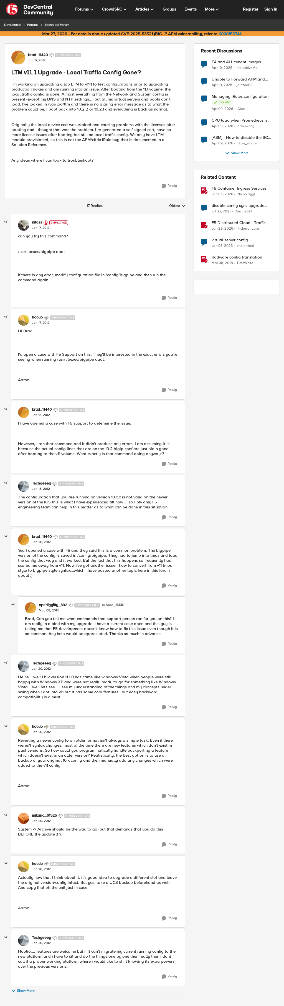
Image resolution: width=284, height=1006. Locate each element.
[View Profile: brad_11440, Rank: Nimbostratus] (18, 57)
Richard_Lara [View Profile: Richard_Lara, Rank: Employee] (248, 229)
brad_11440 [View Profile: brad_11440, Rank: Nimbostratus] (38, 55)
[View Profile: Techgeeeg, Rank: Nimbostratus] (23, 486)
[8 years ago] (222, 263)
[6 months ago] (222, 194)
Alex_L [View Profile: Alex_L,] (242, 109)
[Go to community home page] (29, 9)
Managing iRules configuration (240, 96)
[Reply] (169, 186)
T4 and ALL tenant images (236, 62)
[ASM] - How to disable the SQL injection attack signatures (241, 137)
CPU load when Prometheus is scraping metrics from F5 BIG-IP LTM (241, 120)
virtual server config (230, 240)
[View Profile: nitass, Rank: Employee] (23, 225)
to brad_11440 (113, 605)
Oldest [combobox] (177, 206)
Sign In (270, 9)
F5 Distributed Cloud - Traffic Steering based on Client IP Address (238, 222)
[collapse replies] (6, 222)
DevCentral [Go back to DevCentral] (12, 25)
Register (250, 9)
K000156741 (230, 33)
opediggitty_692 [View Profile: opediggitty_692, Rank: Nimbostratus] (53, 605)
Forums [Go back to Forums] (33, 25)
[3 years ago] (221, 211)
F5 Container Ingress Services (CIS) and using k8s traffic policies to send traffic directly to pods (242, 188)
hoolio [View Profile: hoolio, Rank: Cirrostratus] (37, 317)
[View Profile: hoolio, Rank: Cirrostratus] (23, 320)
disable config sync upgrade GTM (238, 205)
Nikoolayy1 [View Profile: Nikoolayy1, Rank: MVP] (246, 194)
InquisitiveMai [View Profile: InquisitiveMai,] (247, 68)
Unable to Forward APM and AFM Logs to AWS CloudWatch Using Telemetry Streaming (240, 79)
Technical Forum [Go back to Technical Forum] (57, 25)
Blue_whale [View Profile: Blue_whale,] (247, 143)
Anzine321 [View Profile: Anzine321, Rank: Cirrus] (243, 211)
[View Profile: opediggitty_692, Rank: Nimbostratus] (30, 607)
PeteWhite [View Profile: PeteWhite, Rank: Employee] (245, 263)
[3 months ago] (222, 68)
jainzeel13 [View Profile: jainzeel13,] (244, 85)
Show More (23, 991)
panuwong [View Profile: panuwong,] (246, 126)
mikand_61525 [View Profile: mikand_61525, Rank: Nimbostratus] (44, 815)
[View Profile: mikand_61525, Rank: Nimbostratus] (23, 818)
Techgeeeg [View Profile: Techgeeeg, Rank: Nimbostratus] (41, 483)
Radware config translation (237, 257)
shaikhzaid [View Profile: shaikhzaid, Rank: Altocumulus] (245, 246)
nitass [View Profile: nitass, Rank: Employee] (37, 222)
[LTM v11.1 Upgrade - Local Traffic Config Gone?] (40, 228)
